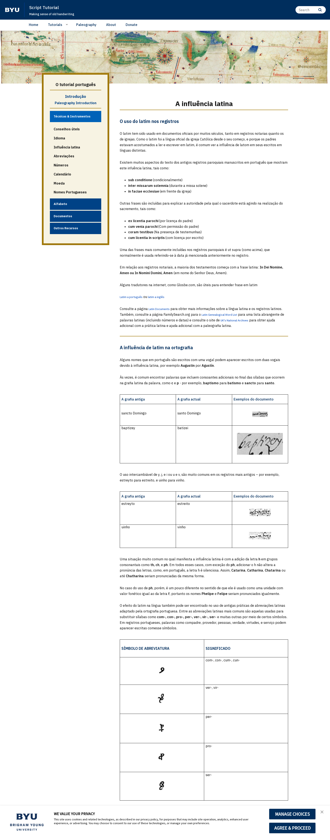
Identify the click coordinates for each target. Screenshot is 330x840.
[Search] (310, 9)
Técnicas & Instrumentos (72, 116)
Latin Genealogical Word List (224, 314)
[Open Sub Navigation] (67, 24)
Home (33, 25)
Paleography (86, 25)
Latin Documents (162, 309)
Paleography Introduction (75, 103)
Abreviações (64, 156)
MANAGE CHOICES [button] (292, 814)
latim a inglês (165, 297)
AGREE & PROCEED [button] (292, 828)
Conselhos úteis (67, 129)
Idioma (59, 138)
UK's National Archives (243, 320)
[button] (323, 813)
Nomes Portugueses (70, 192)
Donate (131, 25)
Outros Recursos (66, 228)
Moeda (59, 183)
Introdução (75, 96)
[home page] (12, 10)
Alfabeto (60, 204)
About (111, 25)
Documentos (63, 216)
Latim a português (134, 297)
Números (61, 165)
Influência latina (67, 147)
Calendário (62, 174)
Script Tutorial (46, 7)
